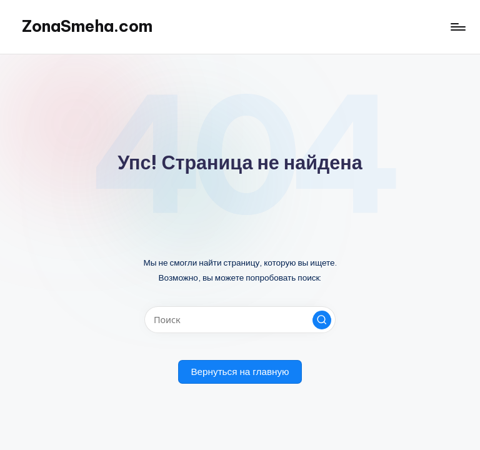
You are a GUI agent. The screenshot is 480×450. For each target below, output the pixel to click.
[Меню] (457, 27)
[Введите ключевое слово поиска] (239, 319)
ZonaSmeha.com (87, 26)
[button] (321, 320)
